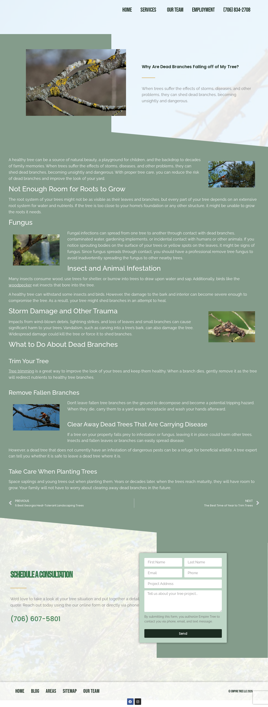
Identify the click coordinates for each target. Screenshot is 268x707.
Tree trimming (21, 371)
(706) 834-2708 (236, 10)
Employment (203, 10)
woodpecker (20, 285)
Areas (51, 691)
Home (127, 10)
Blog (35, 691)
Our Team (175, 10)
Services (149, 10)
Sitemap (70, 691)
